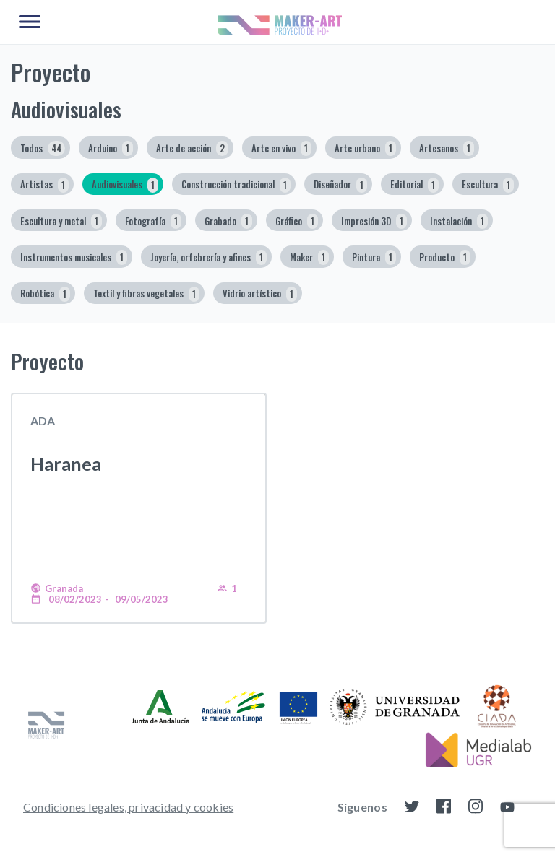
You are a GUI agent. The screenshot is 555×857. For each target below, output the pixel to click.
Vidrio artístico (260, 294)
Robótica (45, 294)
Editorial (414, 185)
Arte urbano (365, 148)
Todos (42, 148)
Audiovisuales (125, 185)
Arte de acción (192, 148)
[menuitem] (128, 806)
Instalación (459, 221)
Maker (309, 257)
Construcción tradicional (236, 185)
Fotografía (153, 221)
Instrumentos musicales (73, 257)
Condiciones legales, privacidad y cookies (128, 807)
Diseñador (340, 185)
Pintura (374, 257)
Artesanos (446, 148)
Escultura (488, 185)
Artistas (44, 185)
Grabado (228, 221)
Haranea (65, 463)
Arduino (110, 148)
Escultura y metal (61, 221)
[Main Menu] (30, 22)
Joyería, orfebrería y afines (208, 257)
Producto (444, 257)
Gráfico (296, 221)
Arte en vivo (281, 148)
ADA (42, 420)
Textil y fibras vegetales (146, 294)
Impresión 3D (374, 221)
